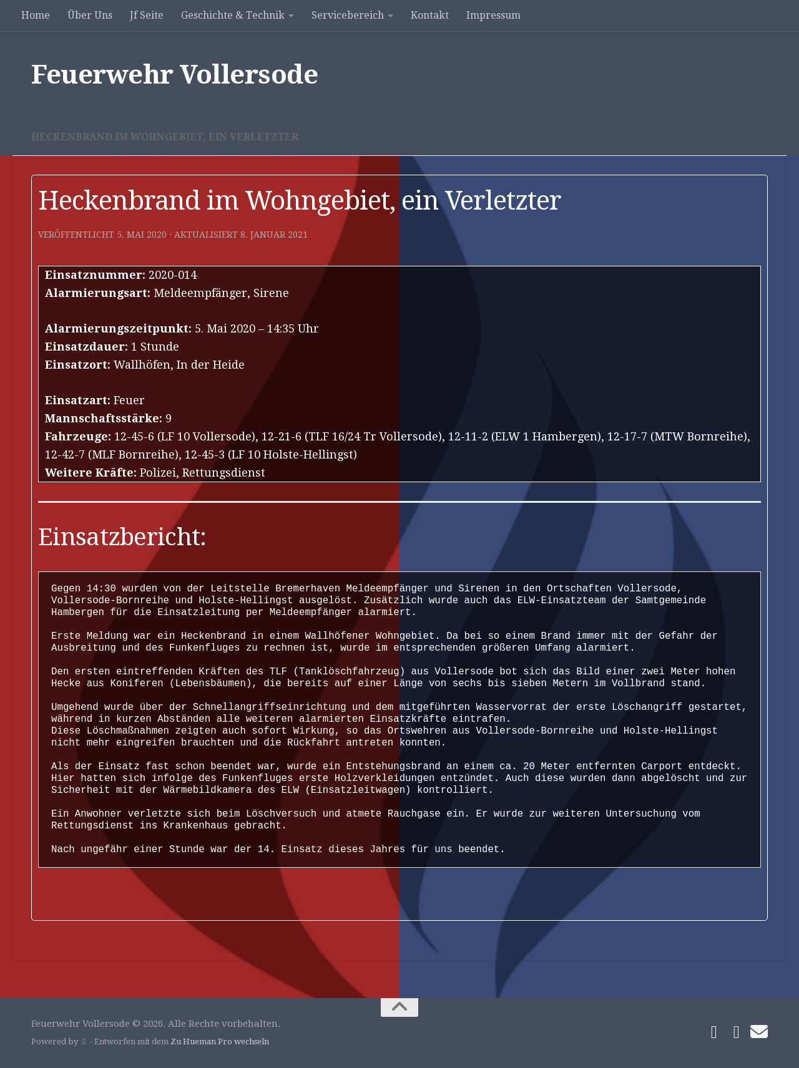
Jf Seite (147, 15)
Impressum (493, 15)
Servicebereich (347, 15)
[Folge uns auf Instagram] (736, 1032)
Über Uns (89, 15)
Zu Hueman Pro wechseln (219, 1041)
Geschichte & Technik (233, 15)
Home (35, 15)
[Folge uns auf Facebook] (714, 1032)
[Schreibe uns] (759, 1032)
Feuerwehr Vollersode (174, 74)
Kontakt (430, 15)
